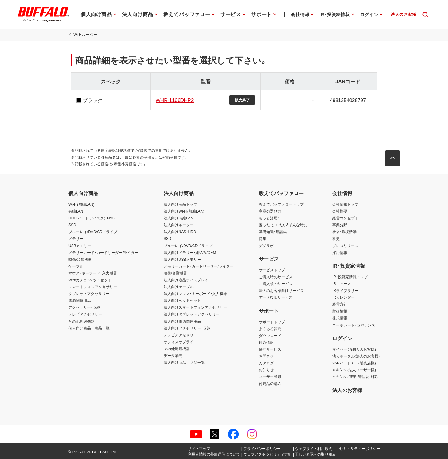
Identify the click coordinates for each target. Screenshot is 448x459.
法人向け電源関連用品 (182, 321)
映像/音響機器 (80, 259)
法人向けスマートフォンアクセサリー (195, 307)
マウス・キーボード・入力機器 (92, 273)
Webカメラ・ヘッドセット (89, 280)
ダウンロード (270, 335)
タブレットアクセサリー (89, 293)
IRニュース (341, 283)
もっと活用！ (269, 218)
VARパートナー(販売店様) (354, 363)
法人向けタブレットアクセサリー (192, 314)
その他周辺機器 (81, 321)
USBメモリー (79, 245)
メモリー (75, 238)
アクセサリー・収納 (84, 307)
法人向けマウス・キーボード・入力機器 (195, 293)
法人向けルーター (179, 224)
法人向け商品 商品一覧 (184, 362)
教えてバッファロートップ (281, 204)
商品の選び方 (270, 211)
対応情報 (266, 342)
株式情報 (339, 318)
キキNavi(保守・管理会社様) (355, 376)
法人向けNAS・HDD (180, 231)
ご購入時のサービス (275, 276)
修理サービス (270, 349)
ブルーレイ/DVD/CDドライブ (92, 231)
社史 (336, 238)
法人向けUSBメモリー (182, 259)
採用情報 (339, 252)
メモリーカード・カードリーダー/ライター (103, 252)
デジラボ (266, 245)
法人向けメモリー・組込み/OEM (190, 252)
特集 (262, 238)
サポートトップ (272, 322)
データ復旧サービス (275, 297)
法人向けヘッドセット (182, 300)
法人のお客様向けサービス (281, 290)
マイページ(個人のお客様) (354, 349)
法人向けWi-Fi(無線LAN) (184, 211)
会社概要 (339, 211)
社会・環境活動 (344, 231)
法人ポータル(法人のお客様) (356, 356)
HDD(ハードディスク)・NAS (91, 218)
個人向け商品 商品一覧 (89, 328)
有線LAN (75, 211)
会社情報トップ (345, 204)
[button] (395, 156)
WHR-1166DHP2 (174, 100)
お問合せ (266, 356)
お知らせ (266, 369)
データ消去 (173, 355)
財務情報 (339, 311)
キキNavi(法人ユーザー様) (354, 369)
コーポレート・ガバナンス (353, 325)
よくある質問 (270, 328)
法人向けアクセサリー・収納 (187, 328)
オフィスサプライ (179, 341)
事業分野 (339, 224)
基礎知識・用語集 (273, 231)
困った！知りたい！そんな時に (283, 224)
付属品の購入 (270, 383)
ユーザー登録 (270, 376)
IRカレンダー (343, 297)
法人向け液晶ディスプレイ (186, 280)
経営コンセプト (345, 218)
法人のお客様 (347, 390)
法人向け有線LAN (178, 218)
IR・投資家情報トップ (350, 276)
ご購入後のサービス (275, 283)
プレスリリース (345, 245)
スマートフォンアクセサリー (92, 286)
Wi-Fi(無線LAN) (81, 204)
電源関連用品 (79, 300)
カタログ (266, 363)
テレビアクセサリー (85, 314)
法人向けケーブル (179, 286)
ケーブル (75, 266)
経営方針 (339, 304)
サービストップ (272, 270)
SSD (72, 224)
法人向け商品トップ (180, 204)
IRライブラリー (345, 290)
